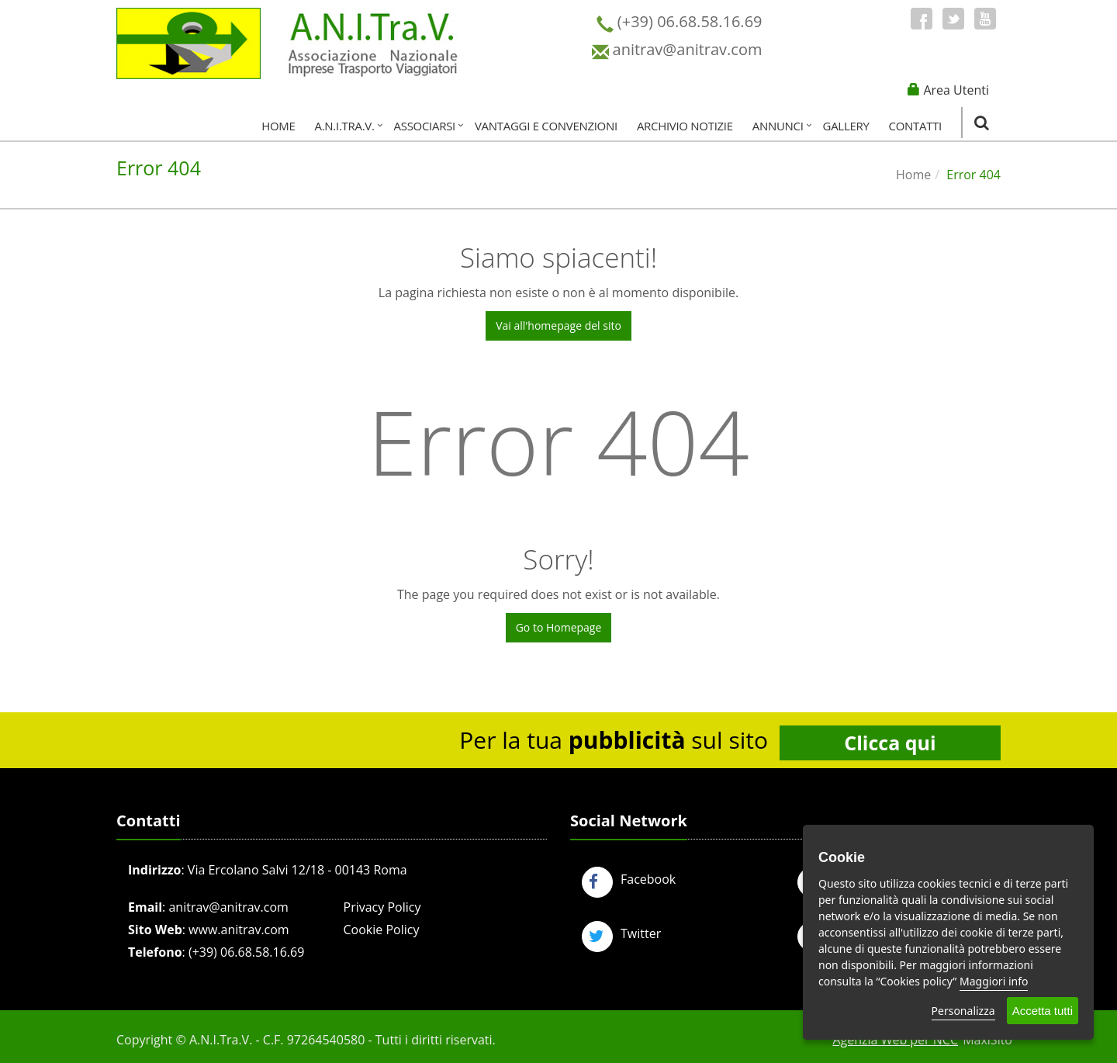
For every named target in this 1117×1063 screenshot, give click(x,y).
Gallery (846, 125)
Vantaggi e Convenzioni (546, 125)
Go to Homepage (559, 627)
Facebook (629, 879)
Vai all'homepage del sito (558, 325)
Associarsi (424, 125)
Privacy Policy (382, 907)
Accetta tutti (1042, 1010)
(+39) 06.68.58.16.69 (246, 952)
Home (278, 125)
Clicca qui (889, 742)
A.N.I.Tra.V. (345, 125)
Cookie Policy (382, 929)
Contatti (915, 125)
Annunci (778, 125)
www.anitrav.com (238, 929)
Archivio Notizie (685, 125)
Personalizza (963, 1010)
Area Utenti (956, 90)
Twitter (621, 933)
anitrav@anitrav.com (228, 907)
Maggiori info (994, 981)
